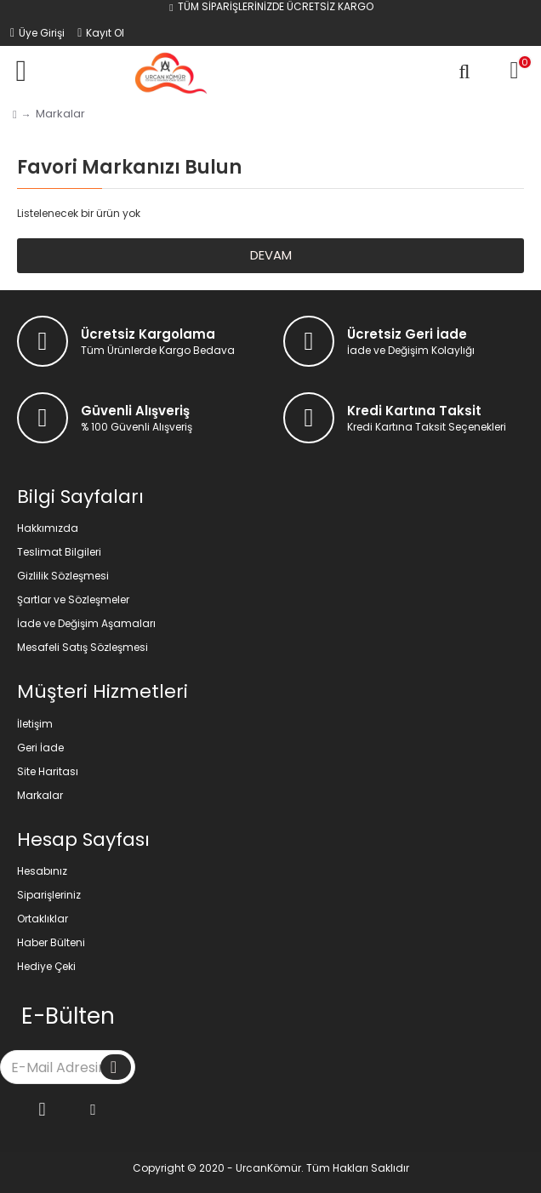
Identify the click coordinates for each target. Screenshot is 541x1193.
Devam (271, 256)
